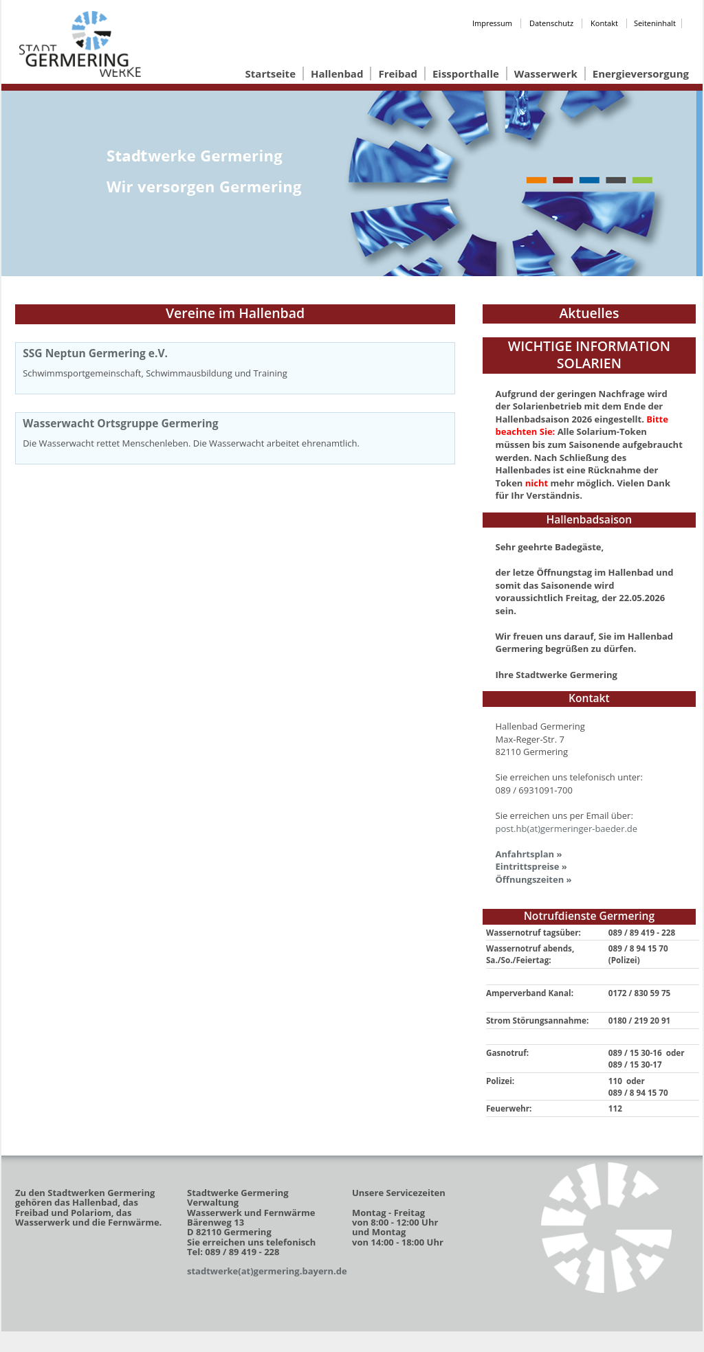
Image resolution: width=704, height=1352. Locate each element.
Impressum (492, 23)
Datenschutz (551, 23)
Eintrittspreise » (531, 866)
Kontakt (604, 23)
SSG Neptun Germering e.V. (95, 353)
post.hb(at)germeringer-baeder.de (567, 828)
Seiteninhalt (655, 23)
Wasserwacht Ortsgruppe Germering (120, 423)
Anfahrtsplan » (529, 854)
